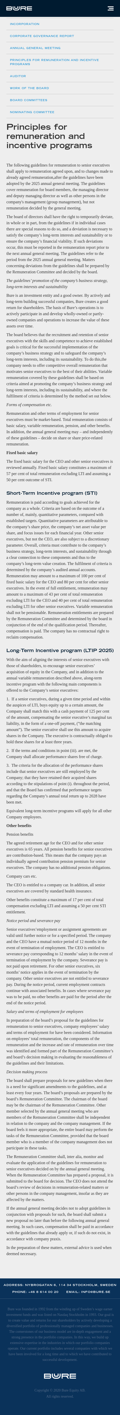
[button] (111, 8)
